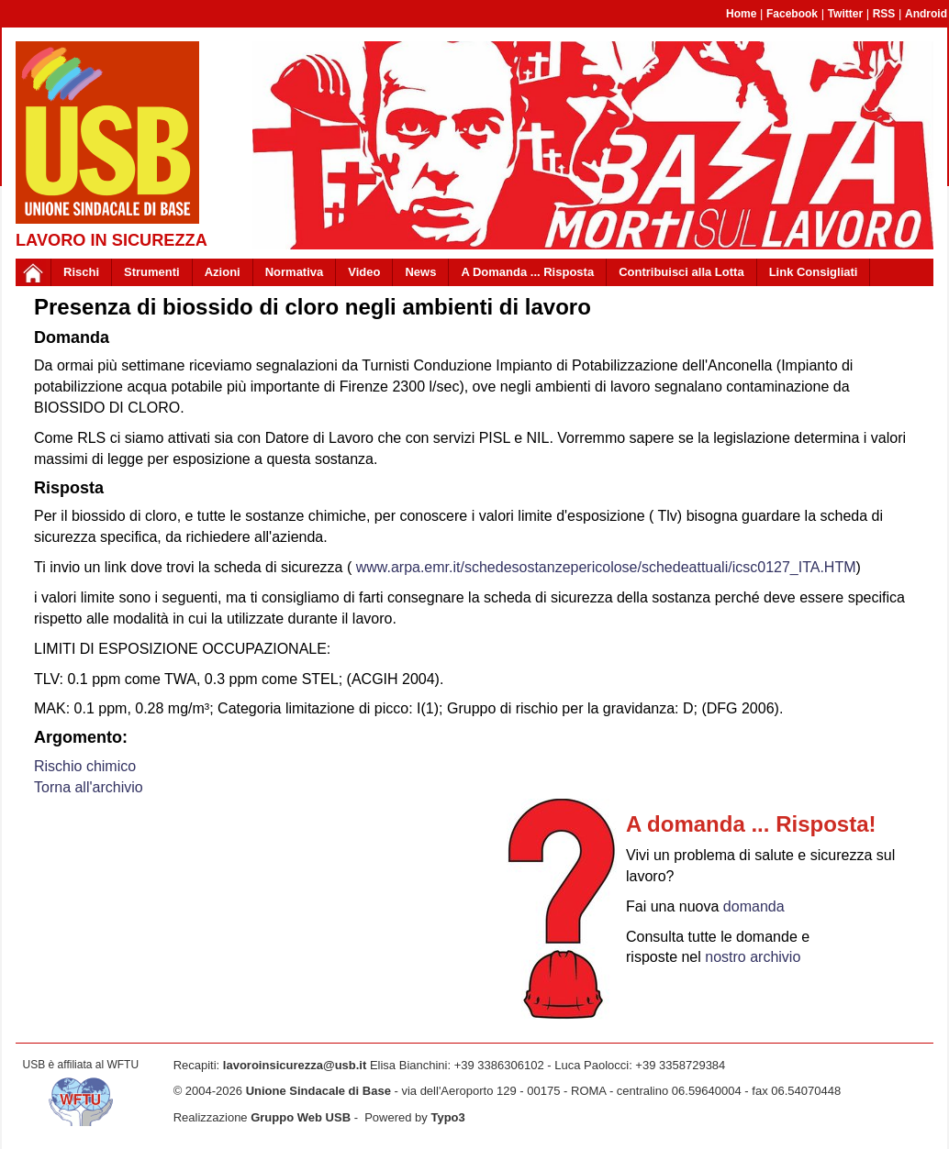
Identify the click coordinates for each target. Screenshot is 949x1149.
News (420, 272)
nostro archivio (752, 957)
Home (741, 13)
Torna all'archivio (88, 787)
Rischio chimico (85, 766)
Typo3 (447, 1117)
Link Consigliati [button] (813, 272)
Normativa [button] (294, 272)
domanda (754, 906)
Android (926, 13)
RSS (884, 13)
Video (364, 272)
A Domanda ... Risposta (527, 272)
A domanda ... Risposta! (751, 824)
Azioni (222, 272)
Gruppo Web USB (301, 1117)
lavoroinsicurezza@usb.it (294, 1065)
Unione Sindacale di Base (318, 1091)
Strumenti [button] (152, 272)
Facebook (792, 13)
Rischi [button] (81, 272)
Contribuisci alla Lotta (681, 272)
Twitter (845, 13)
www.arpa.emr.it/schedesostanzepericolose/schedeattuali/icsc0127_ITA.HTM (606, 567)
